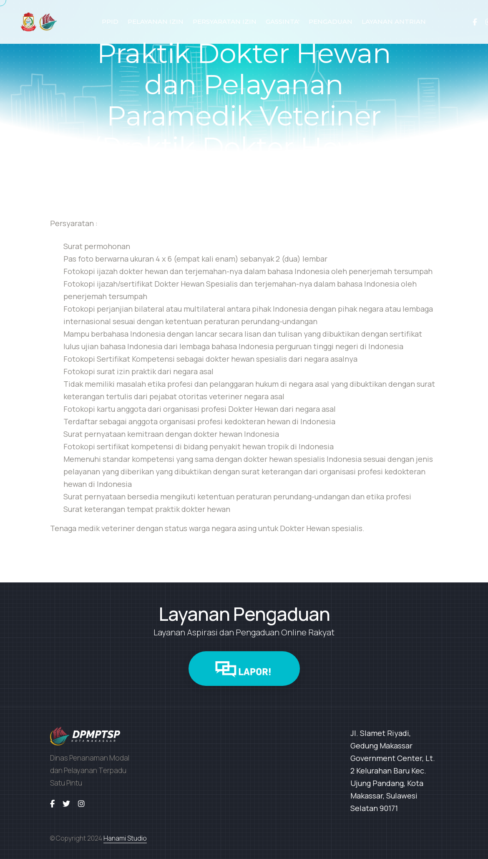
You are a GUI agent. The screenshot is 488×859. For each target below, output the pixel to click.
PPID (110, 21)
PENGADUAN (330, 21)
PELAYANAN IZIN (156, 21)
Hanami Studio (125, 838)
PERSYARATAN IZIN (225, 21)
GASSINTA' (282, 21)
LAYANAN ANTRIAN (394, 21)
